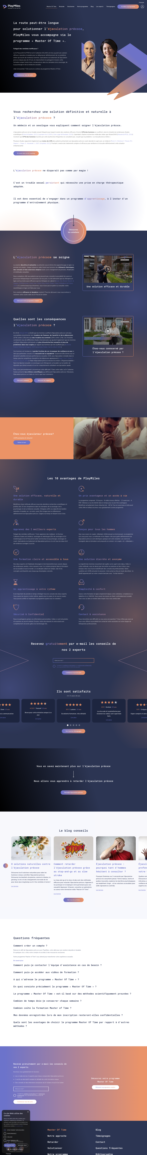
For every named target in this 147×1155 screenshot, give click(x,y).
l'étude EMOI (24, 333)
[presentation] (5, 865)
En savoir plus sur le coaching (26, 153)
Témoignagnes (110, 6)
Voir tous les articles (73, 900)
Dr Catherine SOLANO (40, 53)
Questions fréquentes (109, 1148)
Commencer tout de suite (25, 75)
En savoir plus (18, 961)
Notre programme (82, 6)
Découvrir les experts (44, 380)
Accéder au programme (128, 7)
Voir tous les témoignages (73, 731)
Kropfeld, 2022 (45, 143)
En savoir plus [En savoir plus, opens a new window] (19, 1126)
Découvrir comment (23, 380)
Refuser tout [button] (22, 1145)
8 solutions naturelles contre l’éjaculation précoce (30, 865)
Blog (92, 6)
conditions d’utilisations (69, 665)
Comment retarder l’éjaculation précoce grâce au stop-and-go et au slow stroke (72, 869)
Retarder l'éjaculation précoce (73, 792)
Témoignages (103, 1135)
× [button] (28, 1112)
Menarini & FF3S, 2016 (125, 134)
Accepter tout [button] (9, 1145)
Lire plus (38, 719)
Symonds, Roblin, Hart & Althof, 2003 (49, 347)
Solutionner (70, 6)
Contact (100, 1141)
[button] (67, 725)
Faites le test (22, 442)
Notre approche (56, 1135)
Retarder (61, 6)
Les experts (99, 6)
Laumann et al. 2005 (45, 134)
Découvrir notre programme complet (28, 301)
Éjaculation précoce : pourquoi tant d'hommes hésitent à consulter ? (111, 867)
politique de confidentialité (84, 665)
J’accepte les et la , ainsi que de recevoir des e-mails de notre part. (74, 666)
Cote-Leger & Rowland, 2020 (63, 134)
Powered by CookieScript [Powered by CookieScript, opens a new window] (16, 1151)
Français (141, 2)
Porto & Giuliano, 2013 (29, 134)
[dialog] (16, 1131)
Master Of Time (51, 6)
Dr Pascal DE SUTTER (22, 53)
